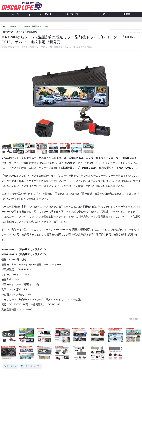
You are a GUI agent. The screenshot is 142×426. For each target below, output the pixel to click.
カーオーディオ (43, 14)
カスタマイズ (71, 14)
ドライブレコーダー (32, 366)
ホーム (15, 14)
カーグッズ (99, 14)
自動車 (126, 14)
